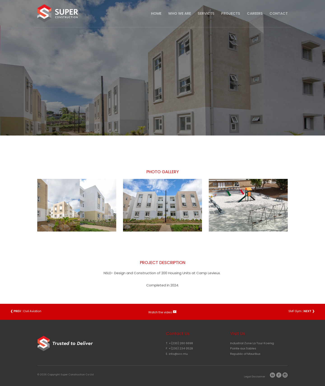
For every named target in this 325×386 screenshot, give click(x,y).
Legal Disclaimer (254, 376)
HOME (156, 13)
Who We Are (179, 13)
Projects (230, 13)
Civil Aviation (25, 311)
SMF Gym (301, 311)
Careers (255, 13)
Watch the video (162, 311)
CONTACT (278, 13)
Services (206, 13)
